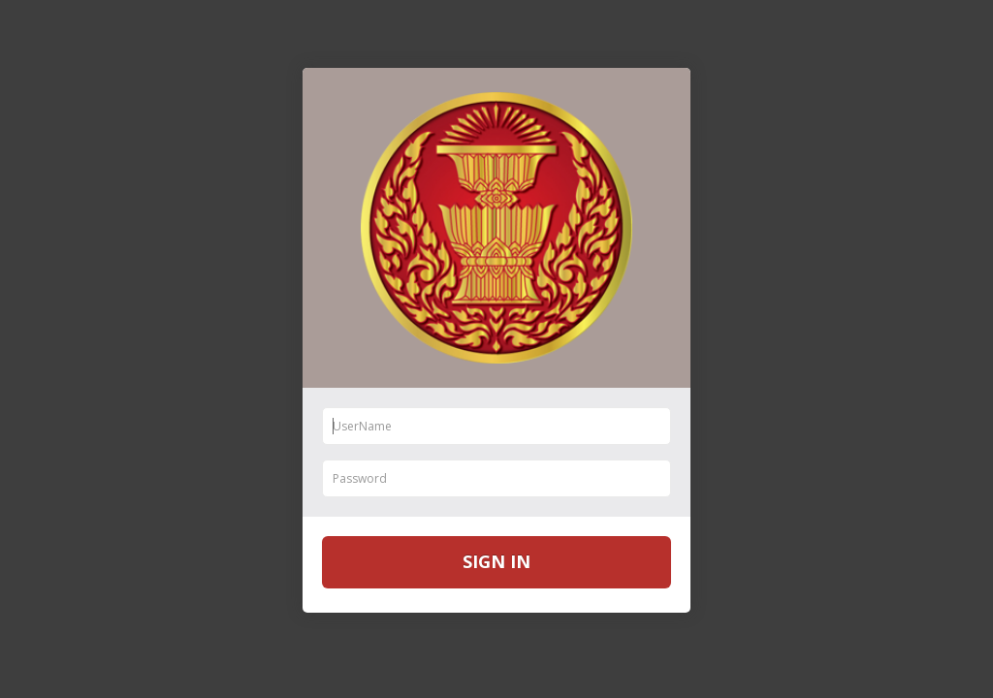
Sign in (496, 561)
